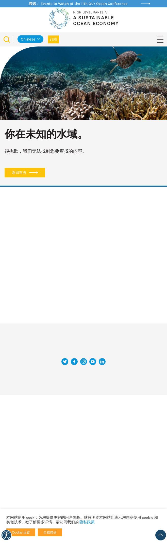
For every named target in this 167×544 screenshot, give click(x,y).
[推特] (64, 361)
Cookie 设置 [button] (21, 532)
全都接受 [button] (50, 532)
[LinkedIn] (102, 361)
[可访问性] (6, 535)
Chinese (28, 39)
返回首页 (25, 172)
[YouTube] (92, 361)
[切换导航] (160, 39)
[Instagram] (83, 361)
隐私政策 (87, 522)
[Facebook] (74, 361)
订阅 (53, 39)
